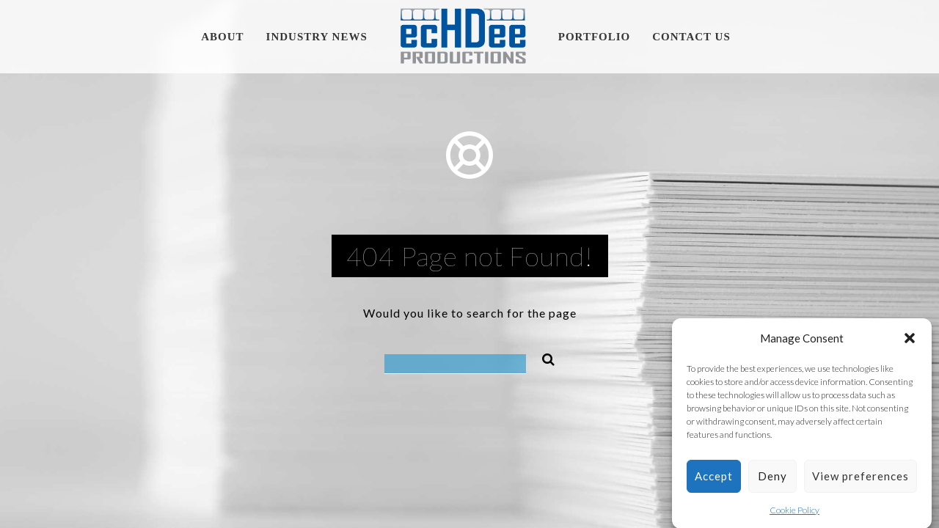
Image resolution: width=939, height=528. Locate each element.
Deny (772, 478)
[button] (909, 341)
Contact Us (691, 37)
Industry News (317, 37)
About (222, 37)
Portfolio (594, 37)
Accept (714, 478)
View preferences (860, 478)
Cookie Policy (794, 512)
